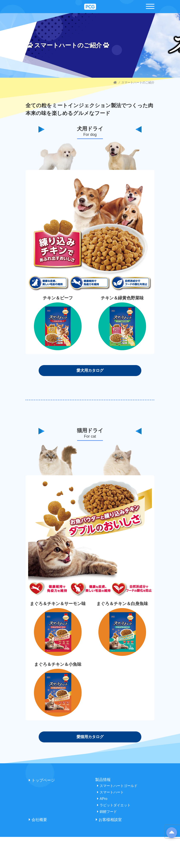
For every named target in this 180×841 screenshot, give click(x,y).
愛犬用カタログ (90, 370)
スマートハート (110, 792)
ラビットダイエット (114, 805)
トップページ (42, 780)
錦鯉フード (107, 811)
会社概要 (38, 820)
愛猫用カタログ (90, 737)
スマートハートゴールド (117, 786)
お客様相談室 (109, 820)
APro (102, 799)
